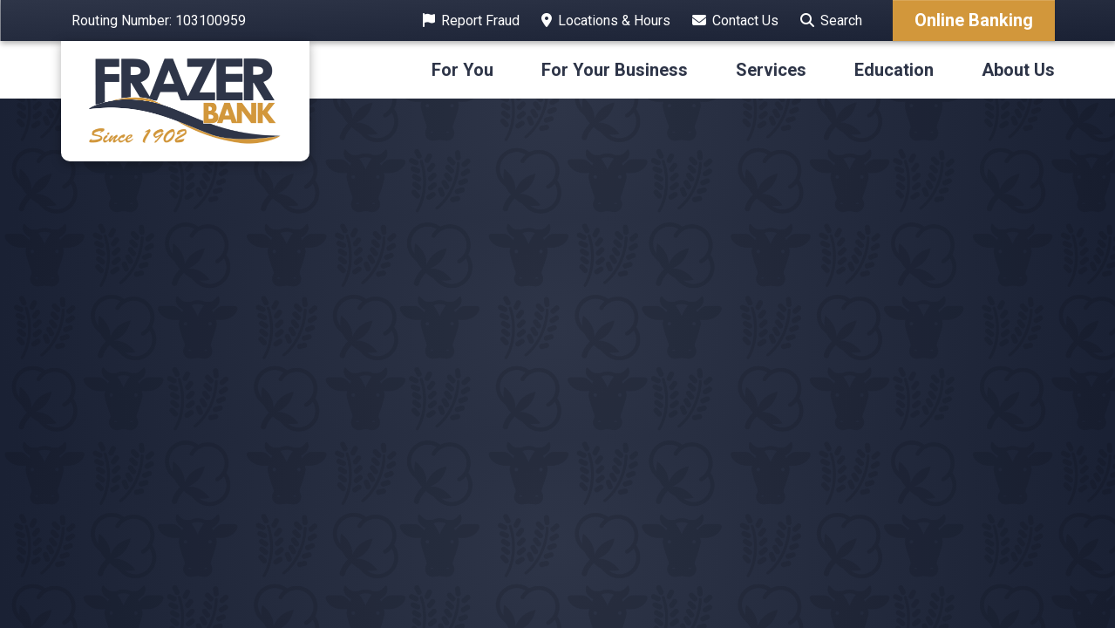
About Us (1018, 69)
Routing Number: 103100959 (158, 20)
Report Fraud (480, 20)
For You (462, 69)
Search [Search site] (841, 20)
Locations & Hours (614, 20)
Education (894, 69)
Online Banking (973, 20)
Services (771, 69)
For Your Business (614, 69)
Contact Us (745, 20)
